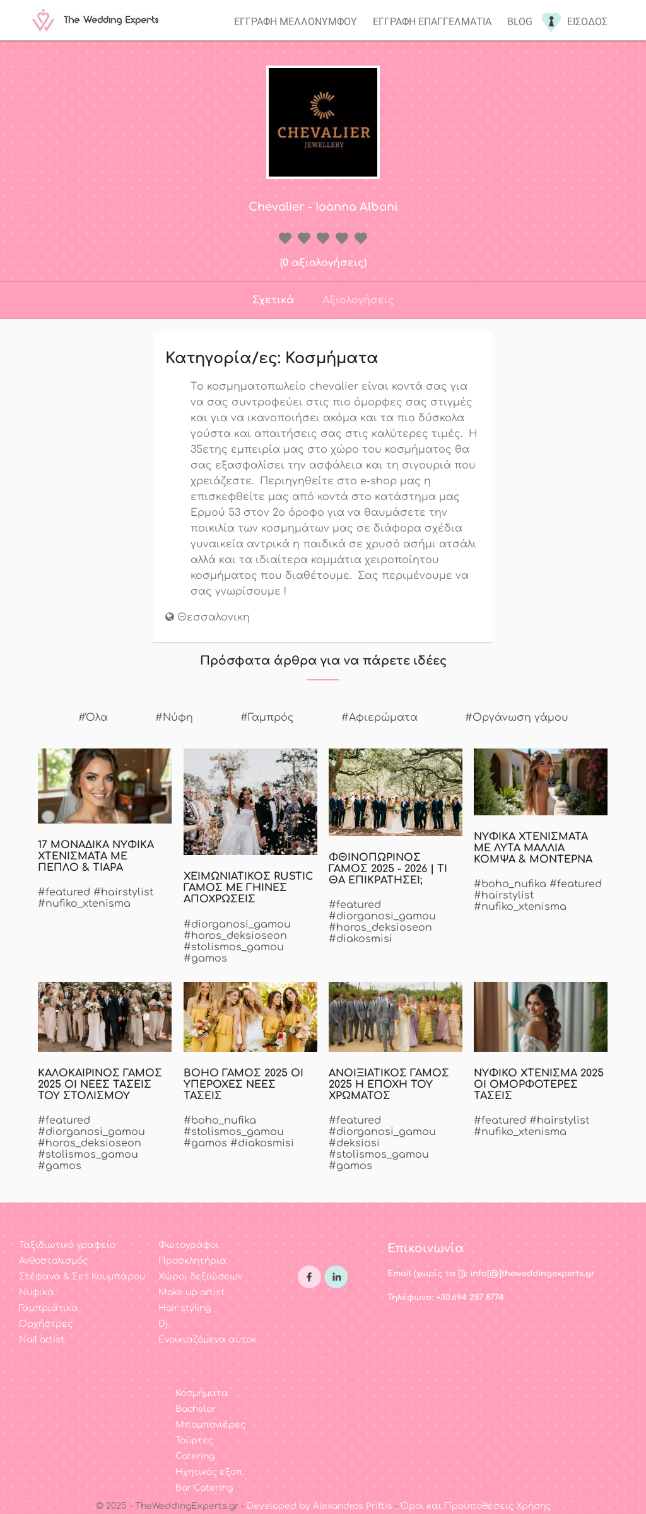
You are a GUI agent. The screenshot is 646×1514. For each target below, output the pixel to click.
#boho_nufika (510, 884)
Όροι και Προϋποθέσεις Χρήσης (476, 1506)
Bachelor (195, 1409)
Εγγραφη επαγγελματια (432, 22)
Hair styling (184, 1308)
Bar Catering (204, 1488)
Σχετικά (273, 300)
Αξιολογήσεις (358, 300)
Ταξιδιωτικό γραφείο (67, 1245)
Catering (194, 1456)
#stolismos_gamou (234, 947)
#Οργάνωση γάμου (516, 717)
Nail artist (41, 1339)
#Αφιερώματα (379, 717)
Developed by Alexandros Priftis (319, 1506)
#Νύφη (174, 717)
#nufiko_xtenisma (84, 903)
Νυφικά (36, 1292)
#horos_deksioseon (235, 935)
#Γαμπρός (267, 717)
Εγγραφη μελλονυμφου (295, 22)
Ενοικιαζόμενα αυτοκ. (208, 1339)
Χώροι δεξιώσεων (200, 1276)
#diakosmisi (360, 939)
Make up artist (191, 1292)
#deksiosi (354, 1143)
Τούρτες (194, 1440)
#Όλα (93, 717)
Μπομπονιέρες (210, 1425)
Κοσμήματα (201, 1393)
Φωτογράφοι (188, 1245)
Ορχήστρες (46, 1324)
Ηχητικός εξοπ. (210, 1472)
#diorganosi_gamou (237, 924)
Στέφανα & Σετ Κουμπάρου (82, 1276)
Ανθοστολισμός (53, 1261)
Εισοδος (587, 22)
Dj (163, 1324)
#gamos (205, 958)
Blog (519, 22)
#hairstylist (123, 892)
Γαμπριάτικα (48, 1308)
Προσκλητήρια (192, 1261)
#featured (64, 892)
